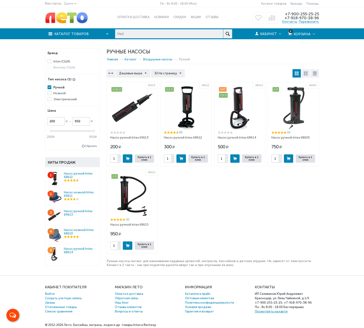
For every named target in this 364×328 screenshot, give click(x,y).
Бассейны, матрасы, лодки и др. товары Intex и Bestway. (114, 325)
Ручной (59, 87)
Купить (127, 158)
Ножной (59, 93)
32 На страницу (167, 73)
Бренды (296, 3)
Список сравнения (58, 311)
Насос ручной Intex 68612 (183, 137)
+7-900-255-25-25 (302, 14)
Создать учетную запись (63, 298)
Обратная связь (126, 298)
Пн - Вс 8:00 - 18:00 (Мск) (178, 3)
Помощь (312, 3)
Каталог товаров (273, 3)
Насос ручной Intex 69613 (129, 137)
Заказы (50, 302)
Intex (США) (61, 61)
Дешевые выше (132, 73)
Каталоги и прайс (198, 294)
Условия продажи (198, 307)
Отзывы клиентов (128, 307)
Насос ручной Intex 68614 (237, 137)
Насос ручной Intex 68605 (290, 137)
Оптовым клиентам (199, 298)
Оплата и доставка (129, 294)
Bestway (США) (64, 67)
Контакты (289, 21)
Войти (50, 294)
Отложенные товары (61, 307)
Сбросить (91, 146)
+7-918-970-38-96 (301, 18)
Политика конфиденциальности (209, 302)
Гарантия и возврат (199, 311)
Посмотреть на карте (271, 311)
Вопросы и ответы (129, 311)
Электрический (65, 99)
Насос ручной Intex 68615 (129, 224)
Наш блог (122, 302)
